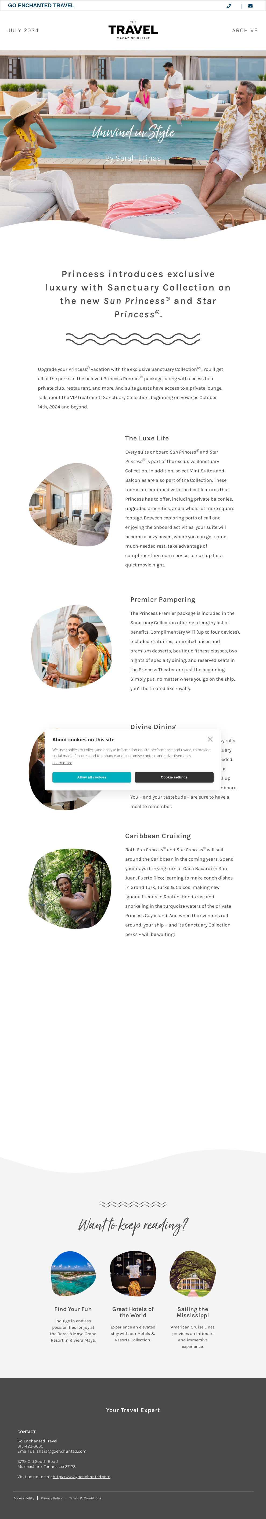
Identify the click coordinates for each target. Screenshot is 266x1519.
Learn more (62, 762)
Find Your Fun (73, 1309)
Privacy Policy (52, 1498)
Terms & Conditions (85, 1498)
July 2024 (23, 30)
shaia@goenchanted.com (62, 1451)
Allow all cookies (91, 777)
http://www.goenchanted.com (81, 1476)
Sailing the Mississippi (193, 1312)
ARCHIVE (245, 30)
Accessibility (23, 1498)
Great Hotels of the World (133, 1312)
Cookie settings (174, 777)
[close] (210, 738)
